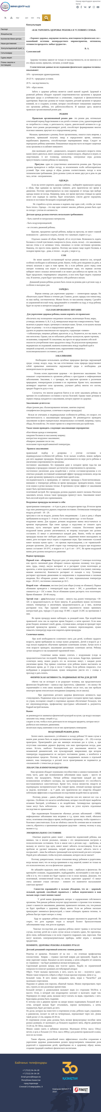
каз (32, 18)
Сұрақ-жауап (6, 58)
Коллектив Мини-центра (11, 39)
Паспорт (4, 29)
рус (26, 18)
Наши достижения (8, 43)
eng (38, 18)
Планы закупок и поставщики (8, 63)
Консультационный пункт (12, 48)
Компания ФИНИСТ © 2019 (61, 1090)
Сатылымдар (6, 53)
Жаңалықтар (6, 34)
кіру (17, 18)
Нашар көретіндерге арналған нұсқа (88, 2)
